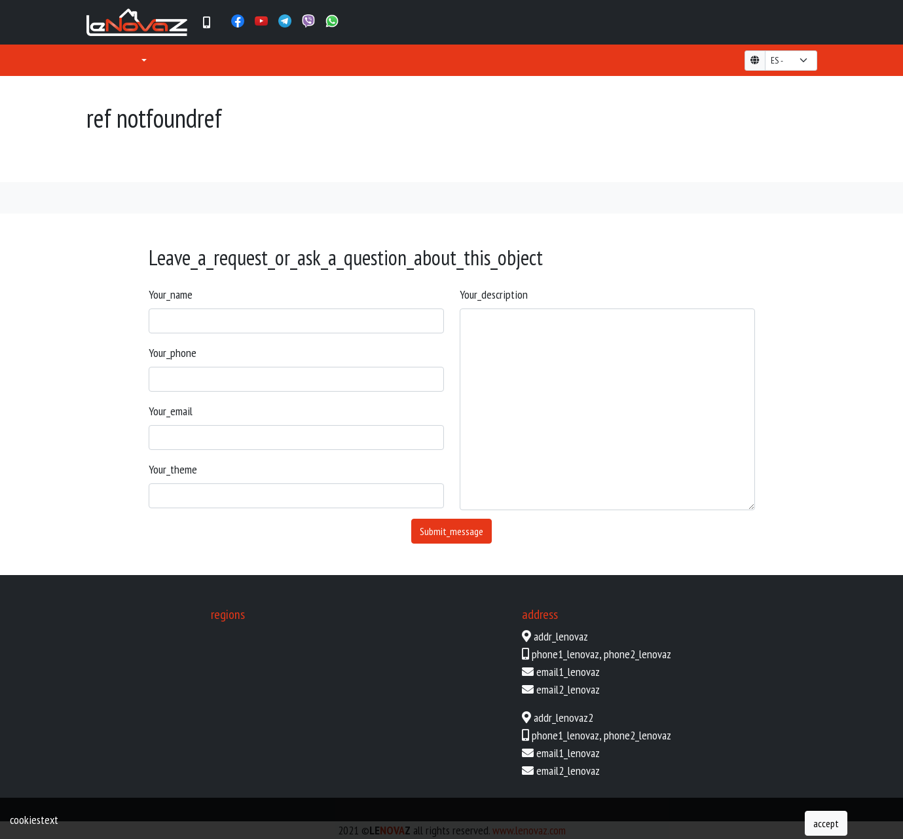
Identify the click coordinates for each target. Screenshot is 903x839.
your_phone (172, 352)
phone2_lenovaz (637, 654)
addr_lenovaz (561, 636)
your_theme (173, 469)
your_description (494, 294)
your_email (171, 411)
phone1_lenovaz (565, 654)
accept (826, 823)
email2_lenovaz (568, 689)
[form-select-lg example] (791, 60)
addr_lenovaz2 (563, 717)
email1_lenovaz (568, 671)
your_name (171, 294)
